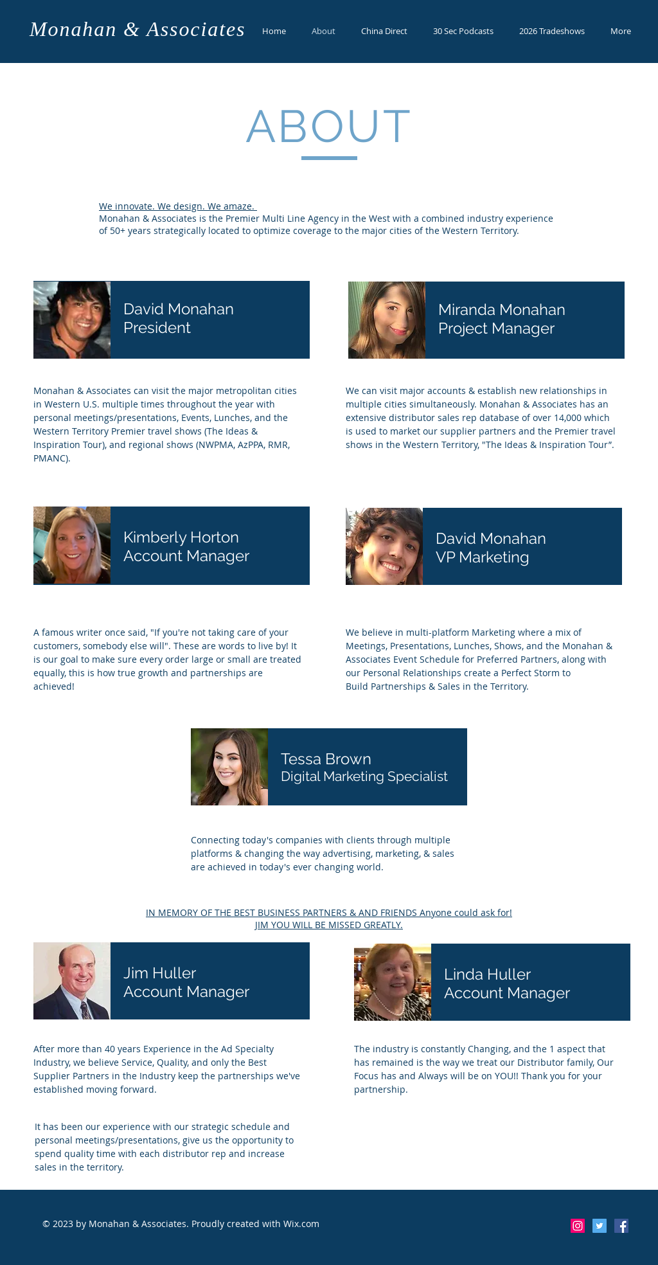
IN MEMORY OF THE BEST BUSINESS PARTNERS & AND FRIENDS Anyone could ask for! (329, 912)
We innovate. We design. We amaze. (178, 206)
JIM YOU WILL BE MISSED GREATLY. (329, 925)
